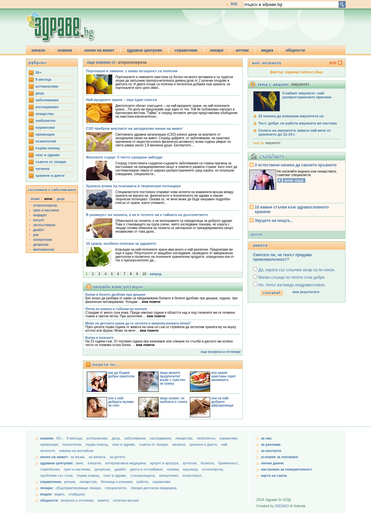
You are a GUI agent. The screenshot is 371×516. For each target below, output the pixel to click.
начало (38, 50)
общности (295, 50)
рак (36, 235)
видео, (59, 494)
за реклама (271, 444)
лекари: (47, 488)
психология (46, 141)
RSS (234, 4)
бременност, (228, 463)
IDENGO (282, 506)
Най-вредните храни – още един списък (121, 100)
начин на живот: (54, 457)
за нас (266, 438)
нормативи (45, 127)
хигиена (43, 169)
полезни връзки (126, 500)
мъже (35, 199)
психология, (72, 444)
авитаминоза (43, 249)
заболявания (47, 100)
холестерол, (192, 475)
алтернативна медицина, (126, 463)
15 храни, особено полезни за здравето (121, 243)
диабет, (121, 469)
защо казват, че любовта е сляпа (173, 400)
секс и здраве (48, 155)
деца (40, 93)
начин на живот (100, 50)
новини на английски (76, 451)
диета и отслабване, (147, 469)
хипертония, (169, 475)
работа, (143, 482)
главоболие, (51, 469)
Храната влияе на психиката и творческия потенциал (133, 186)
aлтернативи (47, 86)
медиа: (46, 494)
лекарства (45, 114)
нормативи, (228, 438)
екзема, (174, 469)
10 (144, 274)
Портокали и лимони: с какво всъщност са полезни (132, 71)
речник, (70, 482)
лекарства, (185, 438)
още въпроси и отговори (221, 352)
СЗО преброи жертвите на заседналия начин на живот (134, 128)
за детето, (117, 457)
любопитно (46, 121)
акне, (80, 463)
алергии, (95, 463)
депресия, (103, 469)
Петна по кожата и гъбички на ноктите (116, 309)
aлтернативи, (97, 438)
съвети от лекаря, (154, 444)
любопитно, (207, 438)
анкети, (104, 500)
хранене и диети (50, 175)
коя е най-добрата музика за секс (121, 401)
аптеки (242, 50)
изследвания (47, 107)
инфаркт (40, 215)
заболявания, (135, 438)
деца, (117, 438)
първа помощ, (97, 444)
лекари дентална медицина (154, 488)
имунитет (272, 143)
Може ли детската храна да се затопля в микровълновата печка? (138, 323)
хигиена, (179, 444)
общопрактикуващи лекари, (78, 488)
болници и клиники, (117, 482)
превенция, (50, 444)
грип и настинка (46, 210)
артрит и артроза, (165, 463)
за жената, (97, 457)
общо (318, 72)
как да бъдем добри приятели (121, 374)
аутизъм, (190, 463)
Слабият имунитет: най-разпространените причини (307, 95)
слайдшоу (77, 494)
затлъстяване (44, 225)
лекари (217, 50)
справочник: (51, 482)
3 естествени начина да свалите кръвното (296, 165)
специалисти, (116, 488)
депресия (41, 244)
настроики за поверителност (286, 469)
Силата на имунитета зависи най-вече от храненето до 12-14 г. (294, 132)
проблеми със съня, (57, 475)
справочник (186, 50)
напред (156, 274)
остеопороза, (213, 469)
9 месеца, (75, 438)
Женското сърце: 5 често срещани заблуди (124, 157)
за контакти (271, 451)
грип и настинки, (78, 469)
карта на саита (274, 475)
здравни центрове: (57, 463)
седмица (292, 72)
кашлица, (191, 469)
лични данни (272, 463)
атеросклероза (45, 205)
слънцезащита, (144, 475)
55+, (60, 438)
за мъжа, (77, 457)
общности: (49, 500)
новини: (47, 438)
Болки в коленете (99, 338)
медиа (267, 50)
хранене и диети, (204, 444)
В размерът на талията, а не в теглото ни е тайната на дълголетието (147, 215)
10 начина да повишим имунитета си (291, 116)
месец (306, 72)
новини (65, 50)
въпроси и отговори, (77, 500)
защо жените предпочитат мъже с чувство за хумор (172, 378)
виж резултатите (306, 292)
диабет (39, 230)
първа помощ (48, 148)
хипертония (42, 239)
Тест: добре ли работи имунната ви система (297, 123)
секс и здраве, (124, 444)
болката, (208, 463)
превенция (45, 134)
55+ (39, 73)
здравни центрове (144, 50)
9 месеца (44, 79)
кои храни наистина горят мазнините (223, 376)
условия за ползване (279, 457)
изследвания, (161, 438)
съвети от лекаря (51, 162)
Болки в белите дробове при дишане (115, 294)
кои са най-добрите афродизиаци (222, 401)
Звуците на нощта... (274, 220)
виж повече (151, 302)
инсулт (38, 220)
